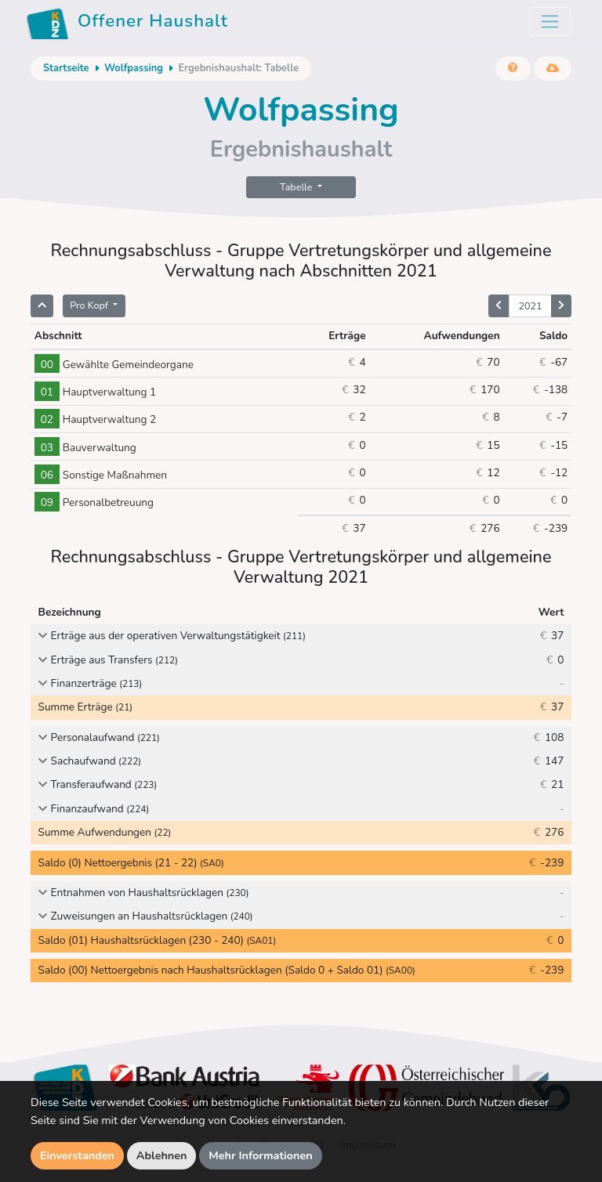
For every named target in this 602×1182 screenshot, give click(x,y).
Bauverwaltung (85, 447)
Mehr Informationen (261, 1155)
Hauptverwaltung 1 (95, 392)
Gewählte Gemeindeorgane (114, 364)
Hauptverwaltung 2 (95, 419)
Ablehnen (161, 1155)
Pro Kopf (90, 305)
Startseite (66, 68)
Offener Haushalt (127, 23)
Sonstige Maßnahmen (100, 475)
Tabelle (297, 186)
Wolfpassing (133, 68)
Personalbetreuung (94, 502)
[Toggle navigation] (550, 21)
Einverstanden (77, 1155)
